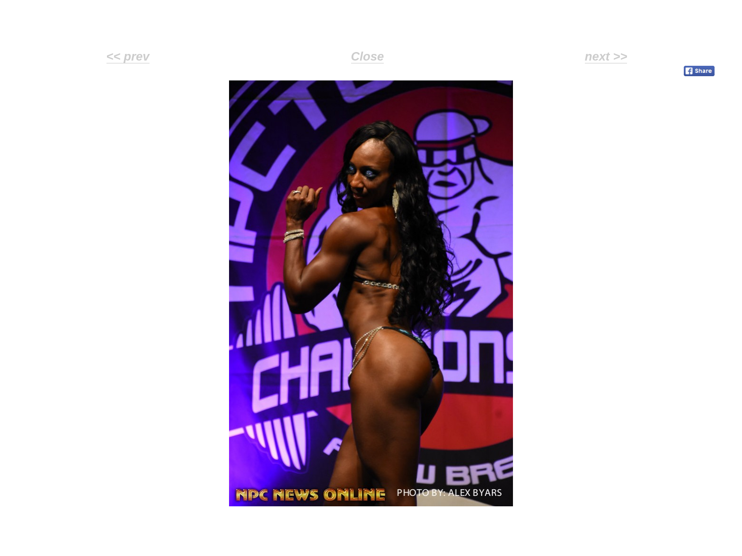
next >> (606, 56)
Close (367, 56)
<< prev (128, 56)
